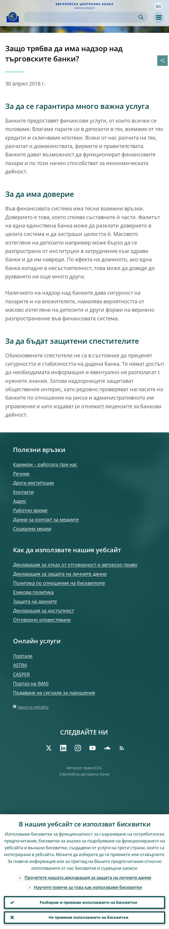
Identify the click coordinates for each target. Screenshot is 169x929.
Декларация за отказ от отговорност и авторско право (75, 564)
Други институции (33, 483)
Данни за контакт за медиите (46, 519)
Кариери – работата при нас (45, 464)
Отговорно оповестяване (42, 620)
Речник (21, 473)
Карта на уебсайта (33, 706)
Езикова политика (33, 592)
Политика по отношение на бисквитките (59, 583)
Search (141, 17)
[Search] (82, 17)
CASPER (21, 674)
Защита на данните (35, 601)
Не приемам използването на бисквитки (88, 917)
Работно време (30, 510)
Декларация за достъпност (43, 610)
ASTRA (20, 665)
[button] (158, 6)
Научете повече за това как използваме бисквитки (88, 887)
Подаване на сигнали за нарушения (54, 692)
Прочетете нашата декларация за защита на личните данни (88, 877)
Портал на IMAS (31, 683)
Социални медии (32, 528)
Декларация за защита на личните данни (60, 574)
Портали (22, 656)
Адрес (19, 501)
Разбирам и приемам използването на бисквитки (88, 902)
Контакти (23, 492)
